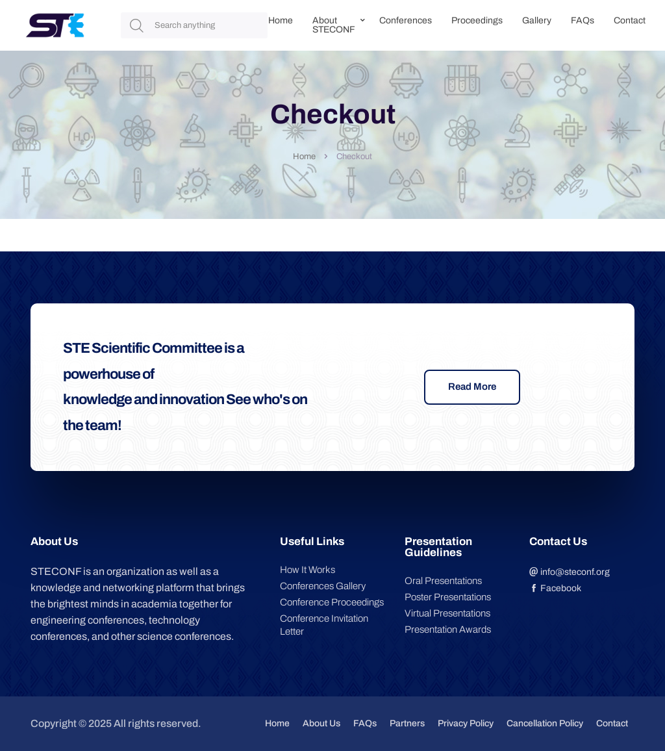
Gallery (536, 20)
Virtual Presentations (447, 613)
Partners (407, 723)
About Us (321, 723)
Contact (630, 20)
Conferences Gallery (323, 586)
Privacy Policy (466, 723)
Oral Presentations (443, 581)
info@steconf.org (569, 572)
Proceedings (477, 20)
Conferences (405, 20)
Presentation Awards (448, 629)
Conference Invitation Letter (324, 625)
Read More (472, 386)
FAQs (582, 20)
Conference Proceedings (332, 602)
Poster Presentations (448, 597)
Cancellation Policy (545, 723)
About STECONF (333, 25)
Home (280, 20)
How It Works (307, 570)
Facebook (555, 588)
